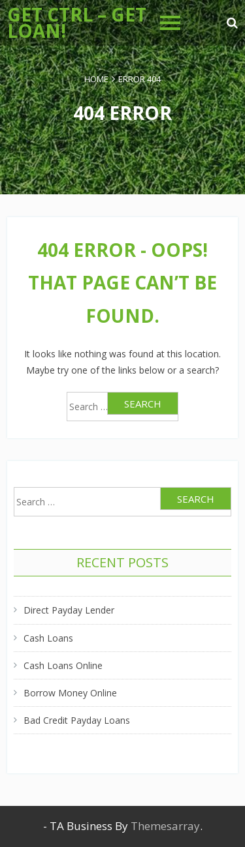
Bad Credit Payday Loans (77, 720)
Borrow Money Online (70, 693)
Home (96, 79)
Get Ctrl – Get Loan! (76, 22)
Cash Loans (48, 638)
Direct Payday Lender (69, 610)
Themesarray (165, 825)
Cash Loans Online (63, 665)
